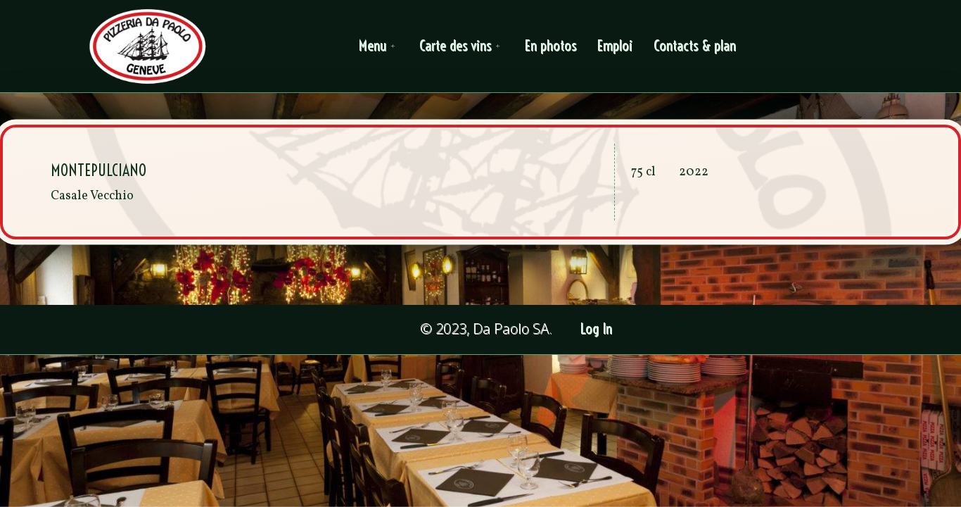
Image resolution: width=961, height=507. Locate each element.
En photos (551, 46)
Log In (597, 329)
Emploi (615, 46)
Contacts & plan (695, 46)
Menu (379, 46)
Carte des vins (462, 46)
